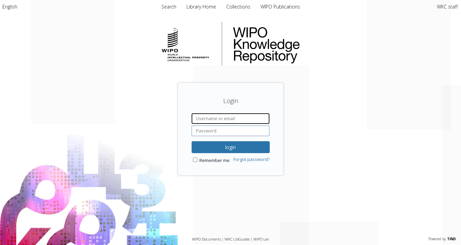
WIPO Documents (206, 239)
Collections (239, 6)
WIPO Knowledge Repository (294, 44)
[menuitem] (10, 6)
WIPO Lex (261, 239)
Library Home (202, 6)
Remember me (214, 160)
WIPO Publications (280, 6)
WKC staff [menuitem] (447, 6)
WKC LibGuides (237, 239)
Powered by (442, 238)
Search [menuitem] (168, 6)
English (9, 6)
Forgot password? (251, 159)
